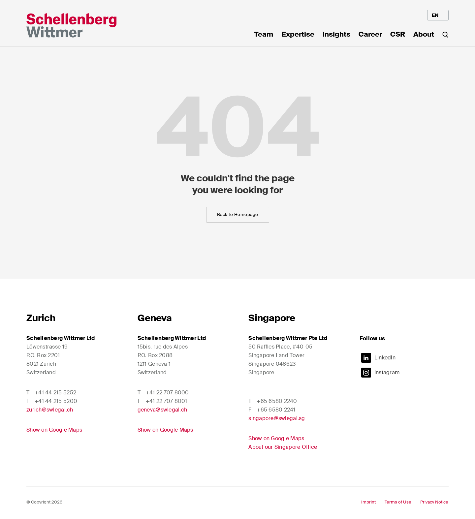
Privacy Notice (434, 502)
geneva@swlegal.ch (162, 409)
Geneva (155, 318)
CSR (397, 35)
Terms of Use (398, 502)
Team (263, 35)
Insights (336, 35)
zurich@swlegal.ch (49, 409)
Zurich (40, 318)
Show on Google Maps (54, 429)
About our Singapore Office (282, 446)
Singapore (271, 318)
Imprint (368, 502)
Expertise (297, 35)
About (423, 35)
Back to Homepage (237, 214)
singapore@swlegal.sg (276, 418)
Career (370, 35)
